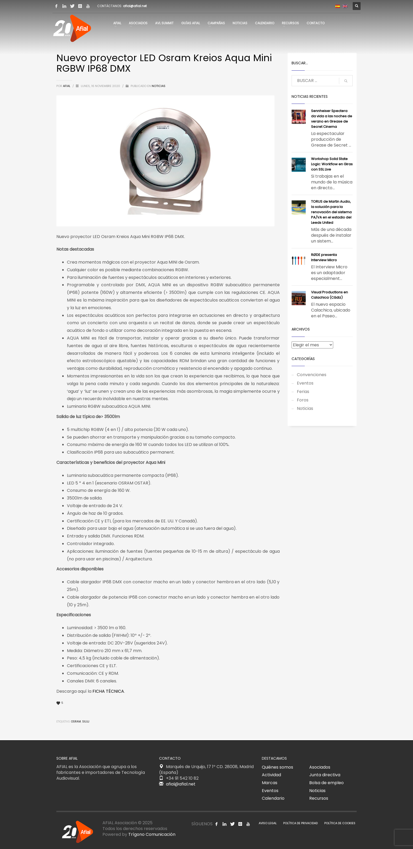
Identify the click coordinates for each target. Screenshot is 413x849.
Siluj (85, 722)
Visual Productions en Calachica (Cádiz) (329, 295)
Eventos (305, 383)
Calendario (273, 798)
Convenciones (311, 375)
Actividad (271, 775)
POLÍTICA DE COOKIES (339, 823)
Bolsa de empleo (326, 783)
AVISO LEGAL (268, 823)
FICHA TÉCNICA (108, 691)
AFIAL (67, 86)
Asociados (319, 767)
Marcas (269, 783)
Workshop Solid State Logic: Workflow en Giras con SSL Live (332, 164)
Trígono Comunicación (151, 834)
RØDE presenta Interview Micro (324, 257)
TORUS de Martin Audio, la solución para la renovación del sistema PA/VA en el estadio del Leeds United (331, 212)
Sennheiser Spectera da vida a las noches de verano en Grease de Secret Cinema (331, 118)
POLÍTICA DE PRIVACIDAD (300, 823)
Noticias (158, 86)
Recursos (318, 798)
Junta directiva (324, 775)
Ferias (303, 392)
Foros (302, 400)
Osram (76, 722)
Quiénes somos (277, 767)
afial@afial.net (135, 6)
